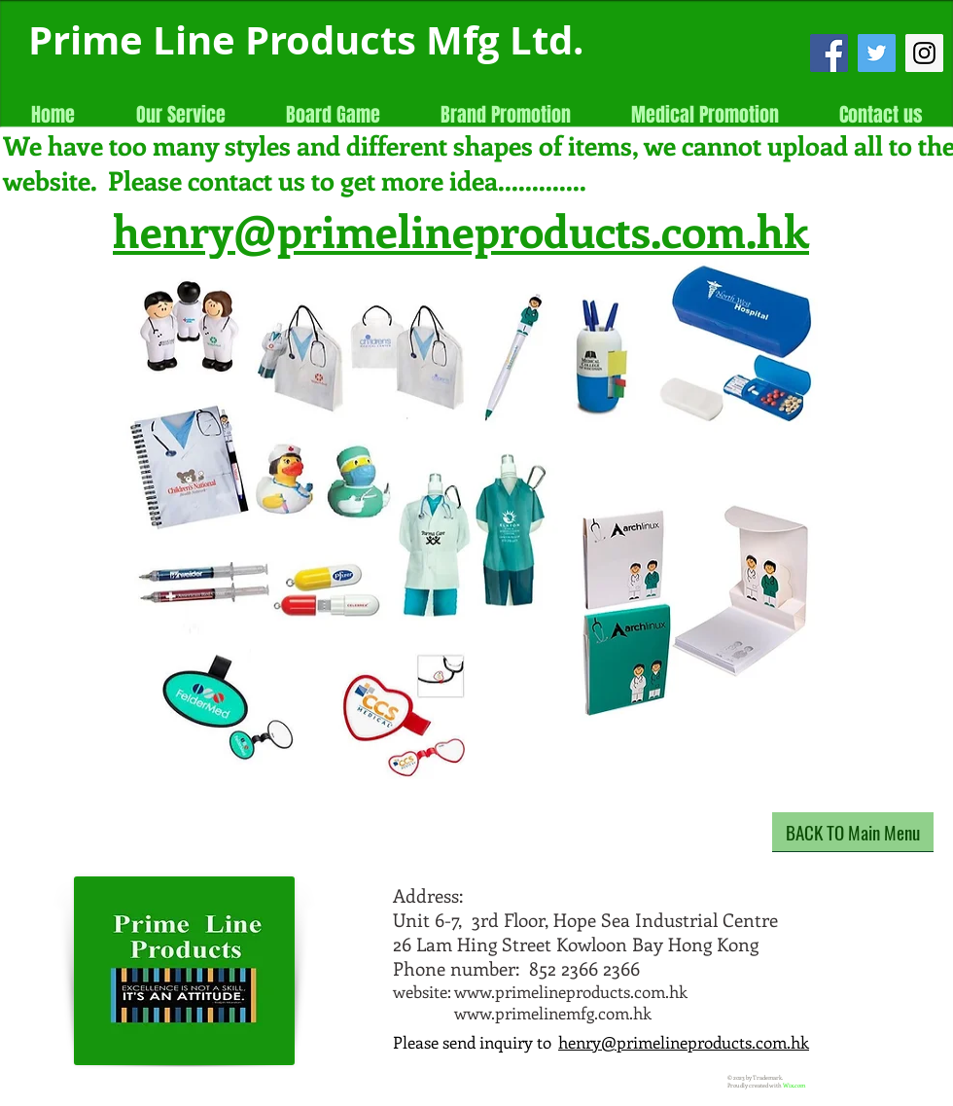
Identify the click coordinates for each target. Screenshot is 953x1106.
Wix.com (794, 1085)
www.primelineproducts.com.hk (571, 991)
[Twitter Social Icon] (877, 53)
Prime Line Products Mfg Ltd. (305, 40)
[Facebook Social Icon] (829, 53)
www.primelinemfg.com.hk (553, 1012)
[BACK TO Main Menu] (853, 832)
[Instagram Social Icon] (924, 53)
